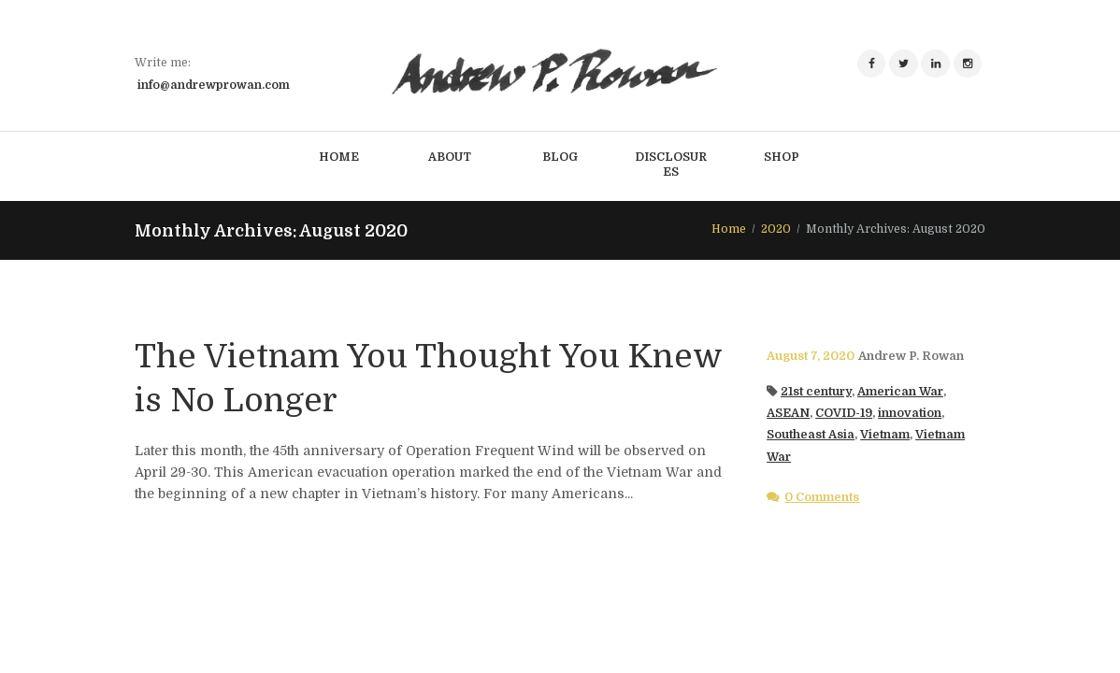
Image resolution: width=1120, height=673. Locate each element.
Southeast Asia (810, 434)
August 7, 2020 (810, 356)
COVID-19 (843, 413)
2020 (776, 229)
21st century (816, 391)
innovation (909, 413)
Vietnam (885, 434)
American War (900, 391)
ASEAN (788, 413)
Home (728, 229)
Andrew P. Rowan (911, 356)
